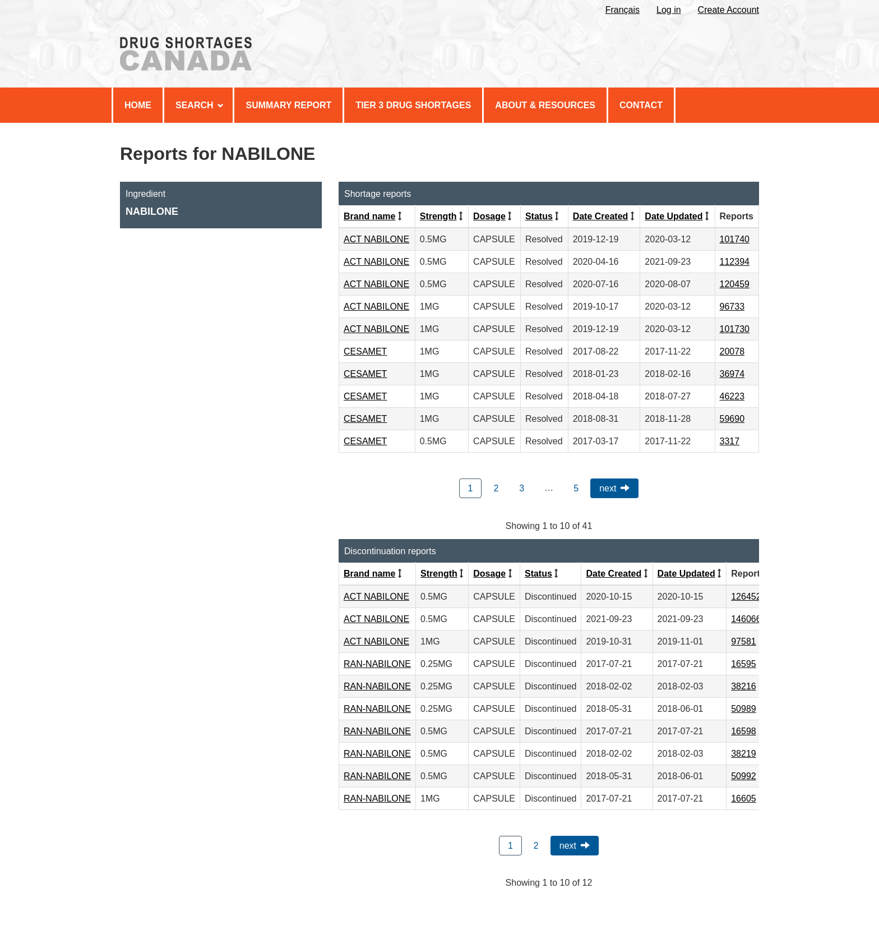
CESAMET (365, 351)
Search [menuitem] (199, 105)
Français (622, 10)
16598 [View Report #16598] (743, 731)
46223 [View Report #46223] (732, 396)
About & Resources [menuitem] (545, 105)
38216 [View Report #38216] (743, 686)
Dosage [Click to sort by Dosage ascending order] (489, 216)
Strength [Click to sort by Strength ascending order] (438, 216)
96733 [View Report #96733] (732, 306)
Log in (668, 10)
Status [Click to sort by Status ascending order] (539, 216)
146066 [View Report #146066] (746, 619)
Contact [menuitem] (641, 105)
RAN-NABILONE (377, 664)
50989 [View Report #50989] (743, 709)
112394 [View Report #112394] (735, 261)
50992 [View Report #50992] (743, 776)
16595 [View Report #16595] (743, 664)
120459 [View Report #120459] (735, 284)
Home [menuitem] (137, 105)
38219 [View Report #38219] (743, 753)
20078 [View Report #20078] (732, 351)
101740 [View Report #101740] (735, 239)
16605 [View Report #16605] (743, 798)
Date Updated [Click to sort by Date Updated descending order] (673, 216)
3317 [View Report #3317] (730, 441)
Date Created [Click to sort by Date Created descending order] (600, 216)
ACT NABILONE (376, 239)
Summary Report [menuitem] (288, 105)
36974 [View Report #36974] (732, 374)
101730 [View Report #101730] (735, 329)
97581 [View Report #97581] (743, 641)
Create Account (728, 10)
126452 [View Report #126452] (746, 596)
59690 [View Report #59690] (732, 419)
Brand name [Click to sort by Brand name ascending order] (369, 216)
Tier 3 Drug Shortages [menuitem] (413, 105)
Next (607, 488)
